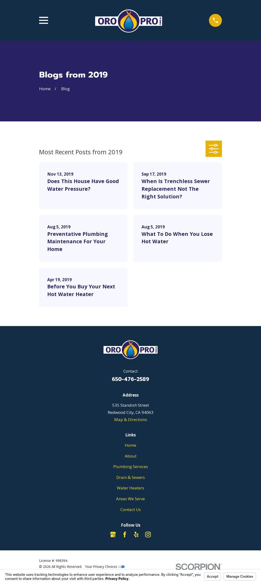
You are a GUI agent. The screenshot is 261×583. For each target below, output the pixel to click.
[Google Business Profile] (113, 534)
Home (130, 445)
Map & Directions (130, 419)
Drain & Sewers (130, 477)
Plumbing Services (130, 466)
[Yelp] (136, 534)
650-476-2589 (130, 379)
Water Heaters (130, 488)
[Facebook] (125, 534)
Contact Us (130, 509)
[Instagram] (148, 534)
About (130, 456)
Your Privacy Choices (105, 566)
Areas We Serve (130, 498)
